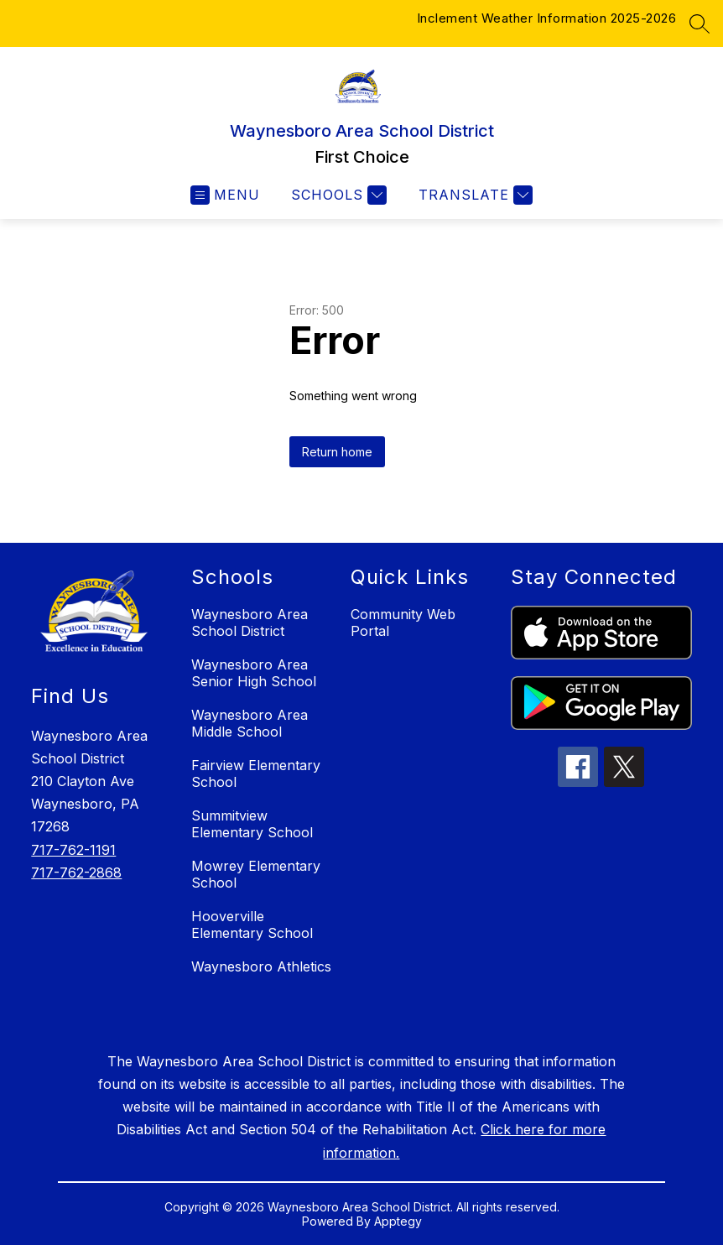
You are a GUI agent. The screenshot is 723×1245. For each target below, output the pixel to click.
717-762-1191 (73, 849)
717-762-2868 (76, 872)
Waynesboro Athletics (261, 966)
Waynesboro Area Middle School (249, 723)
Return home (337, 452)
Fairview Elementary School (255, 773)
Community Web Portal (403, 622)
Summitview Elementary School (252, 824)
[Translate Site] (473, 195)
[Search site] (699, 23)
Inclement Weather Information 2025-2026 (547, 18)
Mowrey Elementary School (255, 874)
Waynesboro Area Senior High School (253, 673)
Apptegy (398, 1221)
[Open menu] (225, 195)
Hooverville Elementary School (252, 924)
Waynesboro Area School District (249, 622)
